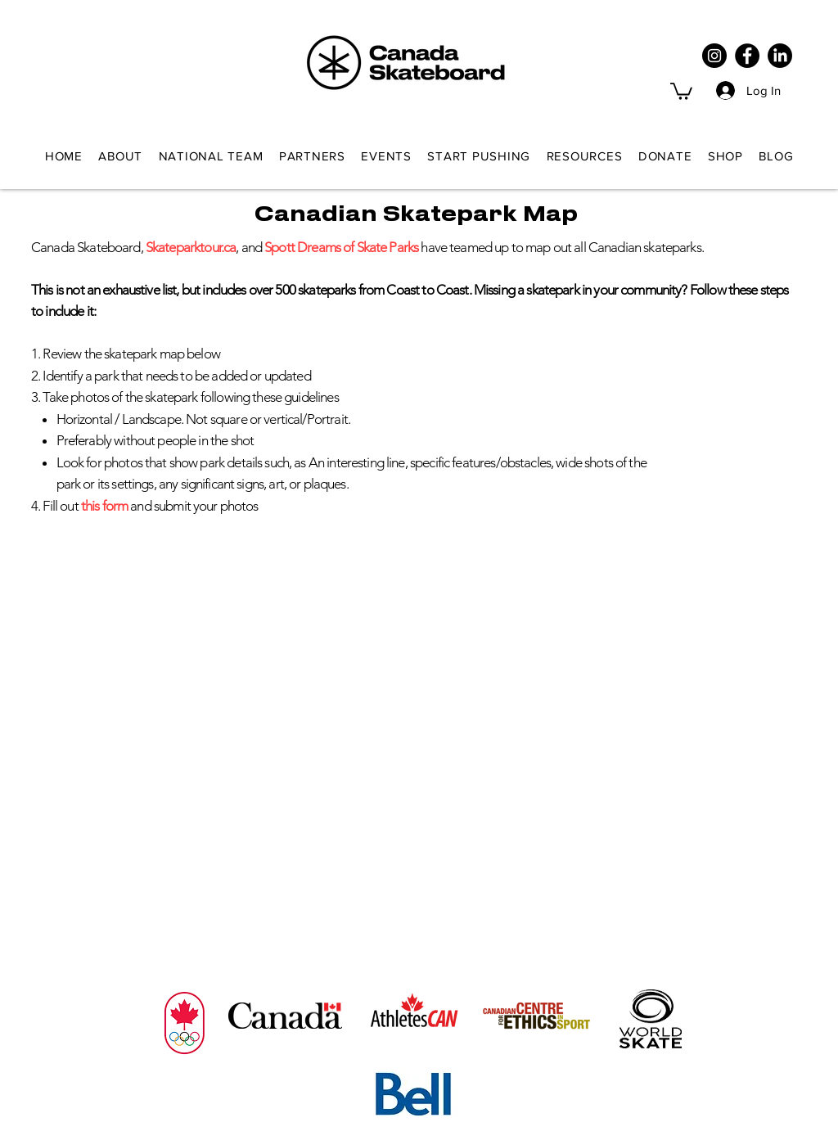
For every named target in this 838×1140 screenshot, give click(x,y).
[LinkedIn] (780, 55)
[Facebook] (747, 55)
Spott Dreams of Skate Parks (341, 247)
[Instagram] (714, 55)
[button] (681, 90)
